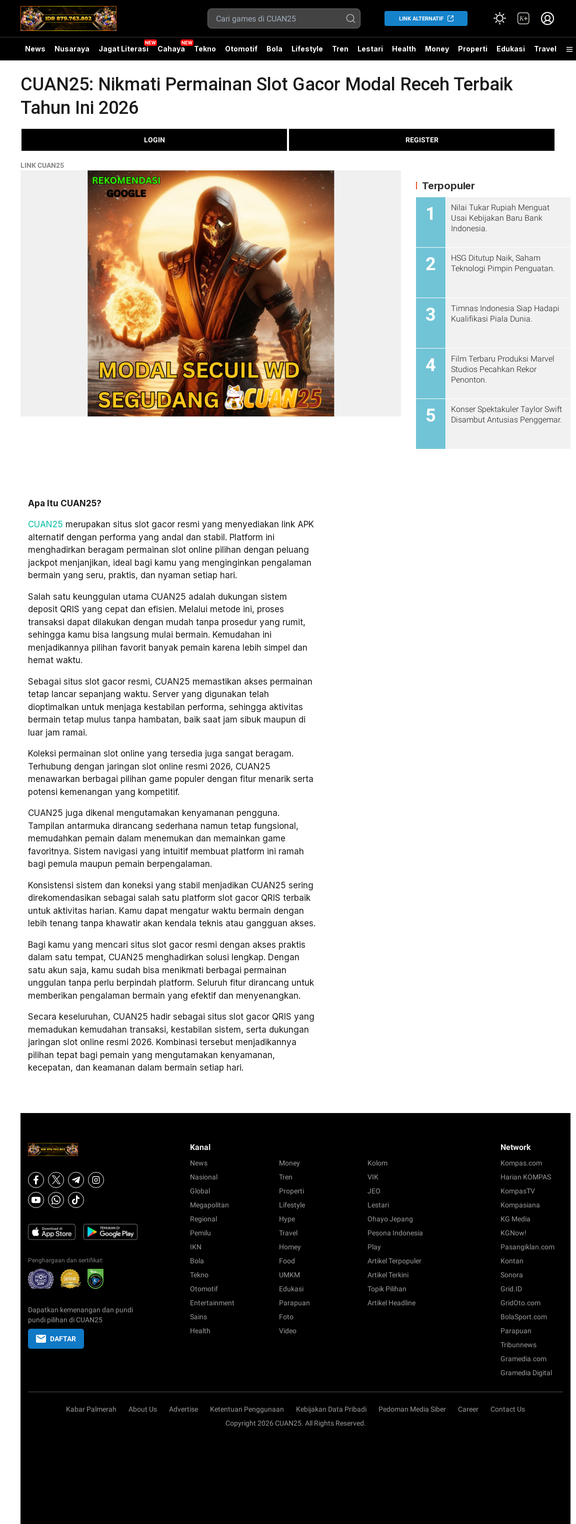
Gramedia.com (523, 1359)
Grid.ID (511, 1289)
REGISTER (422, 140)
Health (404, 48)
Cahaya (171, 48)
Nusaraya (72, 48)
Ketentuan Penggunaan (247, 1409)
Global (200, 1191)
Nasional (204, 1177)
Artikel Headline (392, 1303)
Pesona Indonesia (395, 1233)
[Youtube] (36, 1200)
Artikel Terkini (388, 1275)
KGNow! (513, 1233)
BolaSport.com (523, 1317)
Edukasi (510, 48)
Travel (545, 48)
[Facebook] (36, 1180)
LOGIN (154, 140)
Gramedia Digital (526, 1373)
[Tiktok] (76, 1200)
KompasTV (517, 1191)
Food (287, 1261)
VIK (373, 1177)
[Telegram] (76, 1180)
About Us (142, 1409)
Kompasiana (520, 1205)
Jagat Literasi (123, 48)
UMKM (289, 1275)
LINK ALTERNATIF (421, 18)
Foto (286, 1317)
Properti (473, 48)
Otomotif (241, 48)
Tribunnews (518, 1345)
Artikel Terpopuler (395, 1261)
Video (287, 1331)
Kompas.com (521, 1163)
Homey (290, 1247)
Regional (203, 1219)
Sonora (511, 1275)
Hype (287, 1219)
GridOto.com (520, 1303)
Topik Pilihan (387, 1289)
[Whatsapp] (56, 1200)
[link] (524, 18)
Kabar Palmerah (91, 1409)
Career (468, 1409)
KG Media (515, 1219)
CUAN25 (45, 524)
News (35, 48)
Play (374, 1247)
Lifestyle (307, 48)
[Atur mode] (500, 18)
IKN (196, 1247)
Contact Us (507, 1409)
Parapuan (294, 1303)
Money (437, 48)
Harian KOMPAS (525, 1177)
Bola (274, 48)
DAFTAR (56, 1339)
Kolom (378, 1163)
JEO (374, 1191)
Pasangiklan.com (527, 1247)
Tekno (205, 48)
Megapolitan (209, 1205)
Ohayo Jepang (390, 1219)
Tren (340, 48)
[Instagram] (96, 1180)
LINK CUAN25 (42, 165)
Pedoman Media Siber (412, 1409)
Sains (198, 1317)
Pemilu (200, 1233)
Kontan (512, 1261)
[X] (56, 1180)
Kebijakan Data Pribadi (331, 1409)
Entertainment (212, 1303)
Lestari (370, 52)
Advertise (183, 1409)
